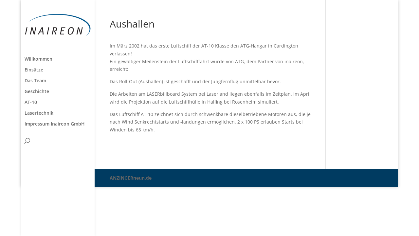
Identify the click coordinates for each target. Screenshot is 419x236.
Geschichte (37, 91)
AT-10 (31, 102)
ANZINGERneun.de (131, 178)
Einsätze (34, 70)
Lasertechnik (39, 113)
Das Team (35, 81)
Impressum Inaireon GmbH (55, 124)
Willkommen (38, 59)
